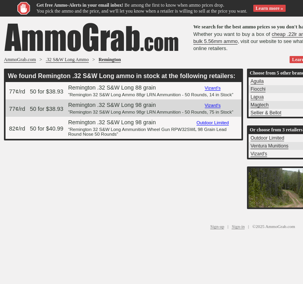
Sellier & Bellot (266, 113)
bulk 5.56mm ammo (215, 41)
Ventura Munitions (269, 146)
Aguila (257, 81)
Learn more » (269, 8)
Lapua (257, 97)
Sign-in (238, 226)
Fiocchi (258, 89)
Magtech (260, 105)
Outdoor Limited (212, 122)
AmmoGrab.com (20, 59)
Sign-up (217, 226)
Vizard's (213, 88)
